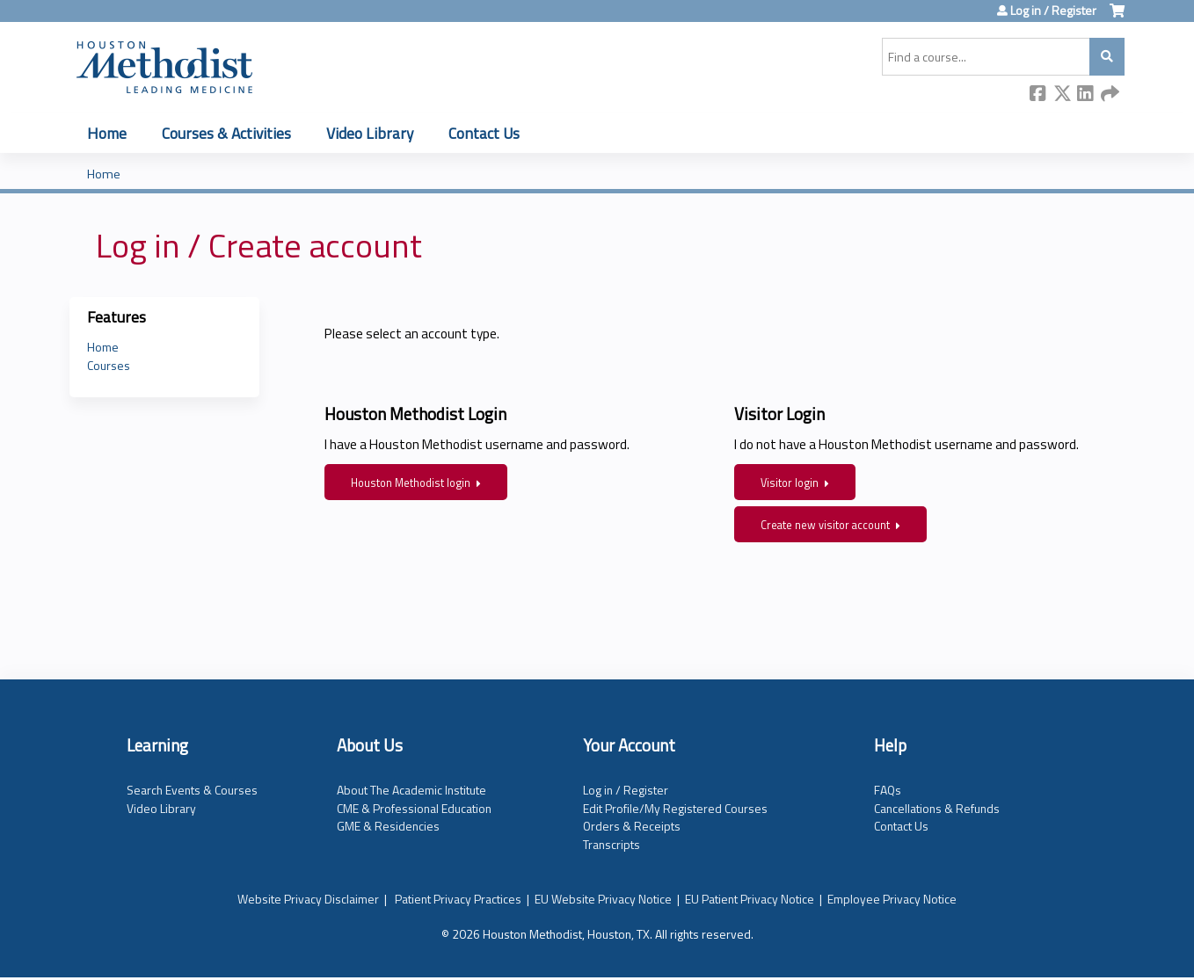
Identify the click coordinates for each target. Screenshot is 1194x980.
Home (107, 133)
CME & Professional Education (414, 808)
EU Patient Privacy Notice (749, 898)
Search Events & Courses (192, 789)
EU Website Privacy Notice (603, 898)
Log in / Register (1053, 10)
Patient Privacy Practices (458, 898)
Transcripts (611, 844)
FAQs (887, 789)
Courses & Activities (226, 133)
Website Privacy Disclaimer (308, 898)
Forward (1109, 94)
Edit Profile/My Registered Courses (675, 808)
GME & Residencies (388, 826)
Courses (108, 365)
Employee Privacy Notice (892, 898)
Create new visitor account (825, 525)
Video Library (369, 133)
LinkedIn (1086, 94)
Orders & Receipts (632, 826)
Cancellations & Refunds (937, 808)
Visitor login (790, 483)
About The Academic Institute (411, 789)
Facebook (1038, 94)
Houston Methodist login (410, 483)
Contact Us (484, 133)
